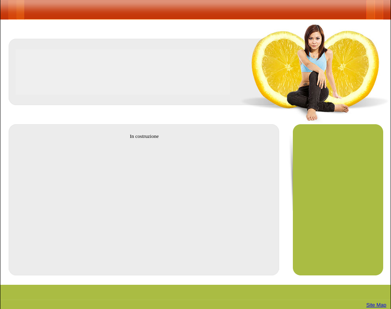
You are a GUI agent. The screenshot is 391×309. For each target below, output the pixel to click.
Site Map (376, 305)
